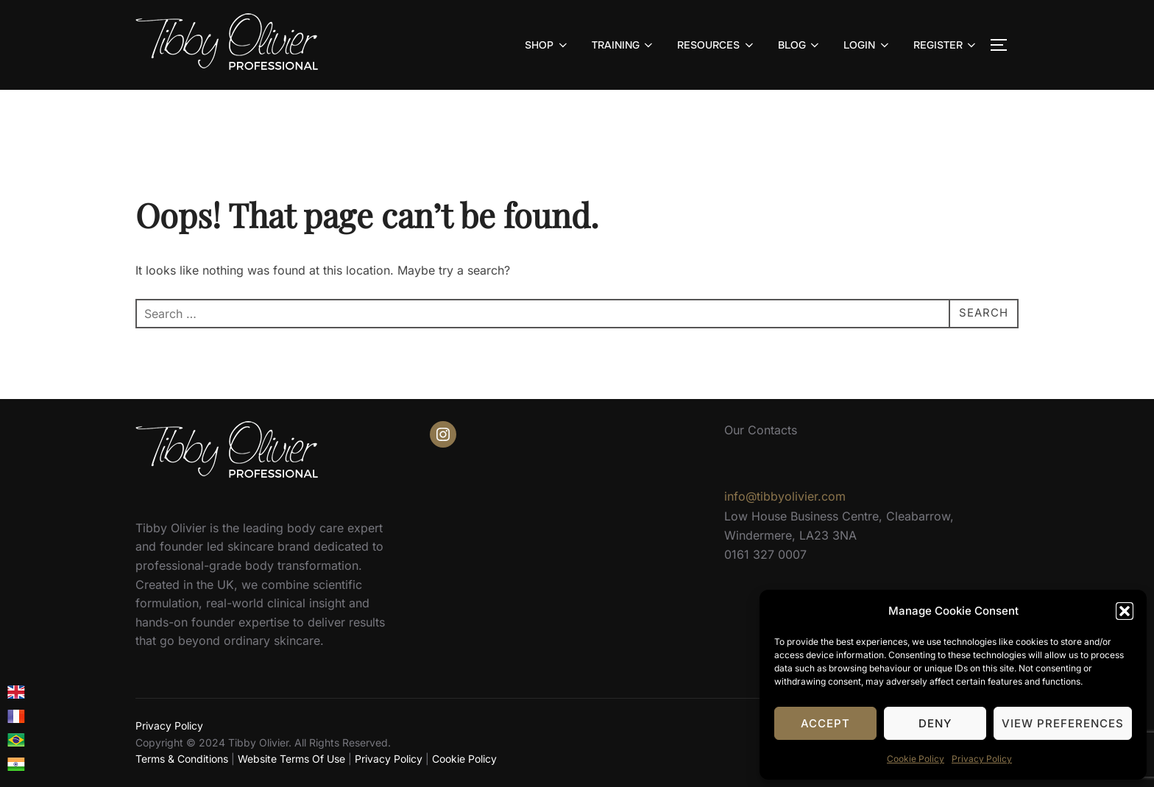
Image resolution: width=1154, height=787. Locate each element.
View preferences (1063, 723)
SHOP (547, 45)
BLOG (800, 45)
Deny (935, 723)
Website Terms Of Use (291, 758)
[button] (1124, 611)
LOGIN (867, 45)
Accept (825, 723)
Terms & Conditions (181, 758)
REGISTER (946, 45)
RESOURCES (716, 45)
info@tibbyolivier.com (785, 496)
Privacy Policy (982, 758)
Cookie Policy (915, 758)
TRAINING (624, 45)
